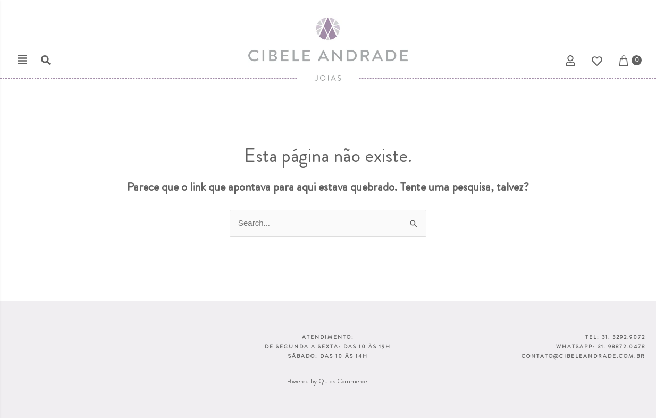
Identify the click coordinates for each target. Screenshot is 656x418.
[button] (22, 59)
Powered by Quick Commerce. (328, 381)
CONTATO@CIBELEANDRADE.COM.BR (583, 356)
